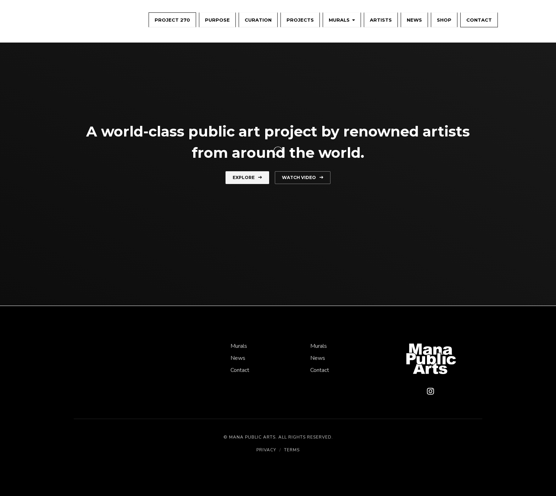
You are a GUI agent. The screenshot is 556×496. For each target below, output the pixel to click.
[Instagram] (430, 392)
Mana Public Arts (252, 437)
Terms (292, 450)
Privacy (266, 450)
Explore (247, 177)
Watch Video (302, 177)
